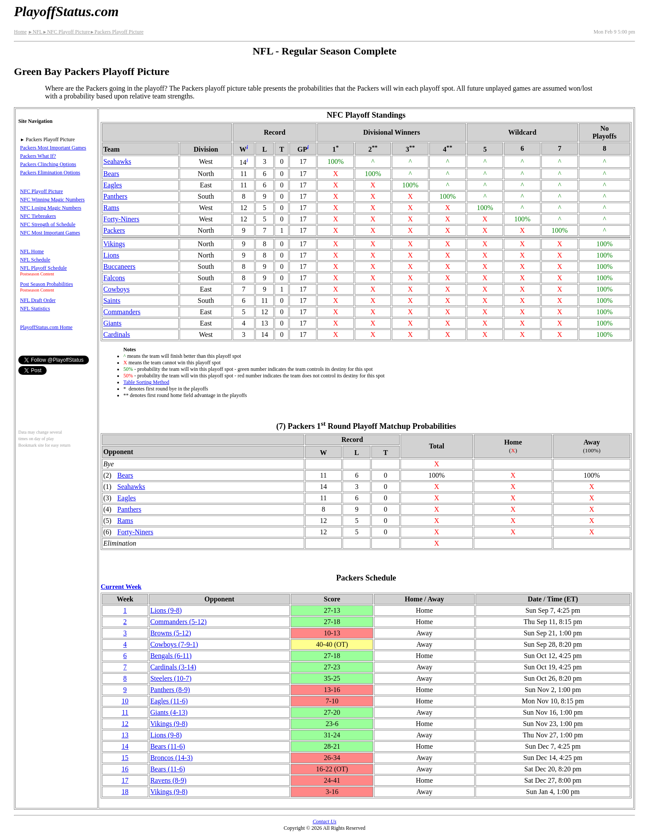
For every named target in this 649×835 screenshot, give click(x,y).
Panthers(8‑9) (170, 689)
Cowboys (116, 289)
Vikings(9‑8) (169, 723)
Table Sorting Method (146, 382)
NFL (35, 32)
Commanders (121, 312)
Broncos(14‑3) (171, 757)
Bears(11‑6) (167, 746)
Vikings (114, 244)
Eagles (112, 185)
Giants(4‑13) (169, 712)
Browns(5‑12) (170, 633)
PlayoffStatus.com (66, 11)
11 (125, 712)
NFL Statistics (35, 308)
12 (125, 723)
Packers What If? (38, 156)
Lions (111, 255)
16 (125, 769)
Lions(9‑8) (166, 610)
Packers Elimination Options (50, 173)
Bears (111, 173)
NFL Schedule (35, 260)
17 (125, 780)
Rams (111, 207)
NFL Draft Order (38, 300)
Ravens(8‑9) (168, 780)
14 (125, 746)
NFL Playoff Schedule (43, 268)
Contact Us (324, 821)
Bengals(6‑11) (171, 655)
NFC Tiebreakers (38, 216)
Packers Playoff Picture (116, 32)
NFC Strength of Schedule (47, 224)
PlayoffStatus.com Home (46, 327)
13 (125, 735)
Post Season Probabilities (46, 284)
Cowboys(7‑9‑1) (174, 644)
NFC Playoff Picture (66, 32)
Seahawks (117, 161)
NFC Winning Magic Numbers (52, 200)
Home (20, 32)
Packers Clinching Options (48, 164)
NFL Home (32, 251)
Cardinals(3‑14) (173, 667)
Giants (112, 323)
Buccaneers (119, 266)
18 (125, 791)
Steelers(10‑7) (171, 678)
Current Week (121, 586)
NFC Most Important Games (50, 233)
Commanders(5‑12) (178, 621)
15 (125, 757)
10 (125, 701)
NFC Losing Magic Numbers (50, 208)
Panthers (115, 196)
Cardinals (116, 334)
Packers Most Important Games (53, 148)
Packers (114, 230)
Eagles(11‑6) (169, 701)
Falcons (114, 278)
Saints (111, 300)
